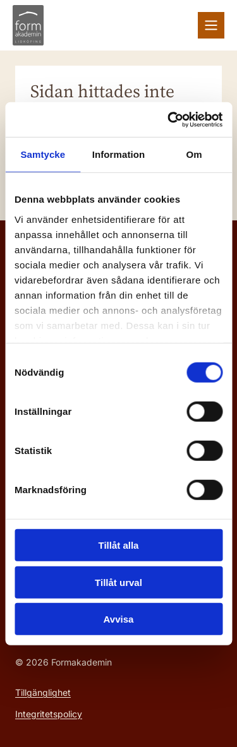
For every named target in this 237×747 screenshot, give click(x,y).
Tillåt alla (119, 545)
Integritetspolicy (48, 713)
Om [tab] (194, 154)
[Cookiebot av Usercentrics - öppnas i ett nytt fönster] (168, 119)
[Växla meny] (211, 25)
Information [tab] (118, 154)
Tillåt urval (118, 582)
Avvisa (119, 619)
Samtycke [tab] (42, 154)
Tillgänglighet (43, 692)
